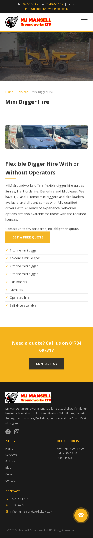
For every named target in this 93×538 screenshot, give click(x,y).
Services (22, 92)
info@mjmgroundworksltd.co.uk (46, 9)
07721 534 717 (32, 4)
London (55, 418)
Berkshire (41, 418)
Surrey (9, 418)
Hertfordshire (25, 418)
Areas (9, 474)
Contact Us (46, 366)
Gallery (10, 461)
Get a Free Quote (27, 239)
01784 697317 (54, 4)
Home (9, 92)
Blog (8, 468)
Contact (10, 480)
